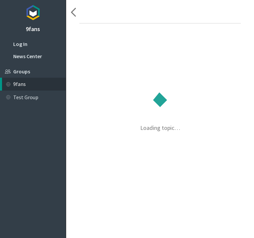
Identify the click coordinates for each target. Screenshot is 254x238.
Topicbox (33, 11)
